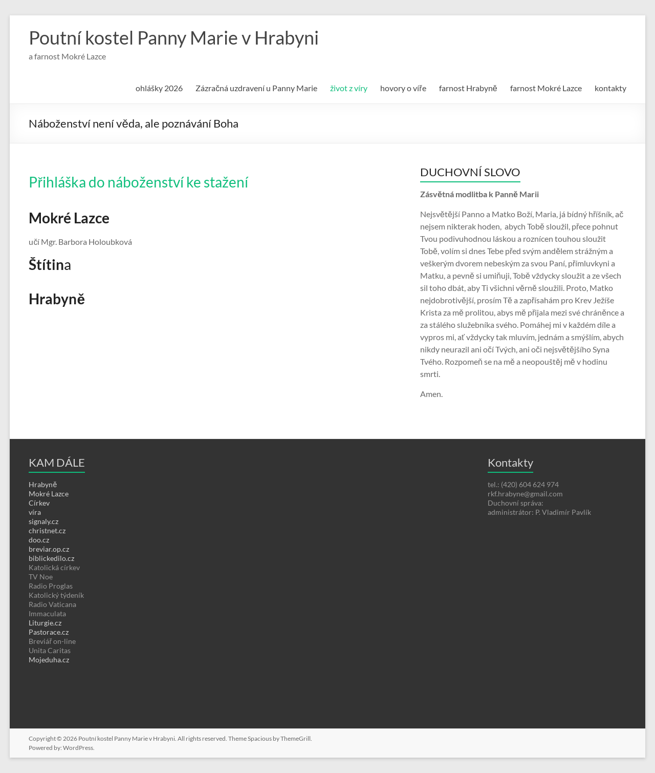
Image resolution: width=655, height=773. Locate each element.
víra (35, 512)
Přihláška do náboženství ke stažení (138, 182)
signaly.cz (43, 521)
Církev (39, 502)
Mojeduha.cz (49, 659)
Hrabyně (43, 484)
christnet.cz (47, 530)
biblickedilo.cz (51, 558)
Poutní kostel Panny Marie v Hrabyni (174, 37)
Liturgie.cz (45, 622)
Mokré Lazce (49, 493)
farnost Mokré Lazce (546, 88)
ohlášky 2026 (159, 88)
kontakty (610, 88)
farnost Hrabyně (468, 88)
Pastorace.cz (49, 632)
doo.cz (39, 539)
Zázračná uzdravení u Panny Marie (256, 88)
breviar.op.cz (49, 549)
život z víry (348, 88)
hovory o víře (403, 88)
